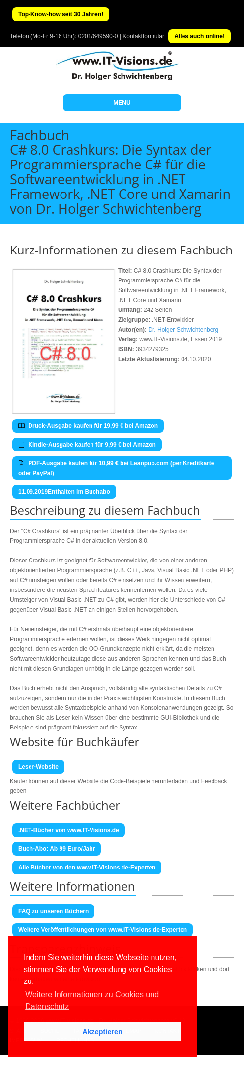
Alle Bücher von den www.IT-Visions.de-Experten (86, 867)
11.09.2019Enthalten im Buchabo (64, 491)
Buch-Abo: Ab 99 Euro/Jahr (56, 848)
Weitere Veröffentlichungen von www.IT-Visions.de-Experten (102, 929)
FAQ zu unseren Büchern (53, 911)
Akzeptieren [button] (102, 1032)
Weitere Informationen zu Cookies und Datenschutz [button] (92, 1000)
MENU (121, 102)
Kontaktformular (143, 36)
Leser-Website (38, 766)
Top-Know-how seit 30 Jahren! (60, 14)
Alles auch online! (199, 36)
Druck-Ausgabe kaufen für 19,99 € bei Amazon (88, 425)
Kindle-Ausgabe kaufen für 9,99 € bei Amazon (87, 444)
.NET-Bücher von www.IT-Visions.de (68, 830)
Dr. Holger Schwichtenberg (183, 329)
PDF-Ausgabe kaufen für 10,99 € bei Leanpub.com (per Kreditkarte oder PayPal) (116, 468)
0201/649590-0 (98, 36)
